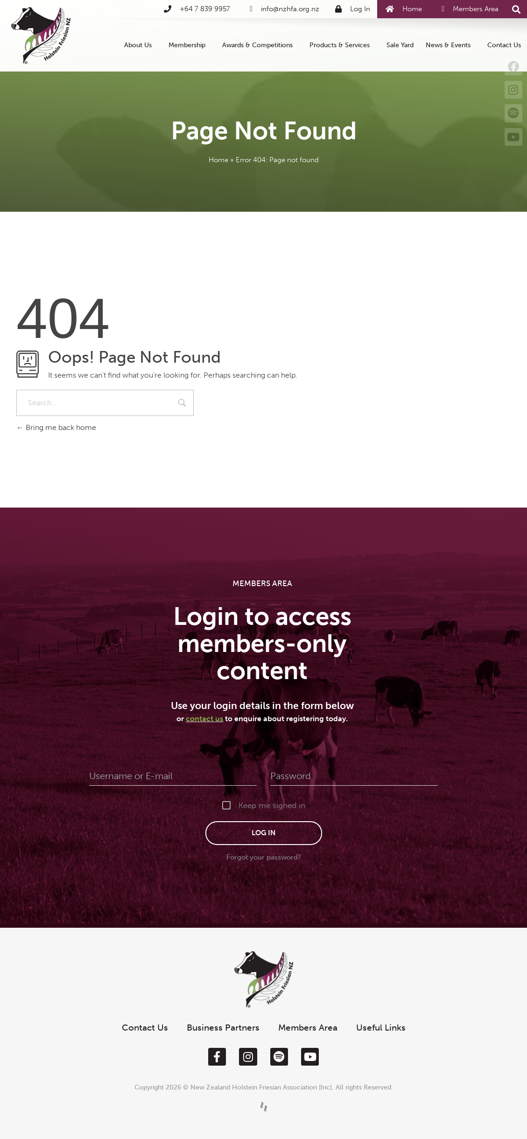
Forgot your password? (263, 857)
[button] (516, 9)
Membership (189, 45)
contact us (204, 718)
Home (218, 160)
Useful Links (381, 1027)
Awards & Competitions (259, 45)
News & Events (450, 45)
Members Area (307, 1027)
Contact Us (504, 45)
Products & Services (341, 45)
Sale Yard (400, 45)
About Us (140, 45)
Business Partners (223, 1027)
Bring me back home (56, 427)
